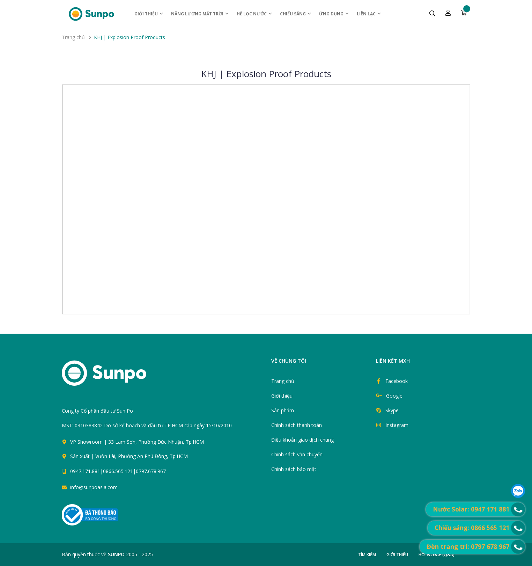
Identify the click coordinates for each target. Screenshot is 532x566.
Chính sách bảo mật (293, 469)
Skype (392, 410)
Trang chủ (282, 381)
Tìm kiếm (367, 555)
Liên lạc (369, 14)
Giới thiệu (149, 14)
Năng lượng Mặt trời (200, 14)
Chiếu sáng (296, 14)
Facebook (396, 381)
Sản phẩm (282, 410)
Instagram (396, 425)
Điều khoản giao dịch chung (302, 439)
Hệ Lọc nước (255, 14)
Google (394, 395)
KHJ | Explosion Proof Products (266, 73)
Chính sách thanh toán (296, 425)
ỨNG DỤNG (334, 14)
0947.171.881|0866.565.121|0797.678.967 (118, 471)
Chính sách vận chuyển (297, 454)
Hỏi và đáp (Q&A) (437, 555)
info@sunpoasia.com (94, 487)
